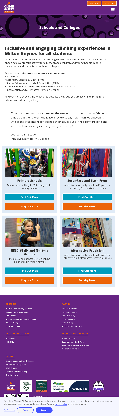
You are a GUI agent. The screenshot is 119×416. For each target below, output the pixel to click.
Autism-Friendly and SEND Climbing (21, 319)
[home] (9, 7)
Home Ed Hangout (13, 326)
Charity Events (12, 375)
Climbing (11, 304)
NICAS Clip (10, 342)
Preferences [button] (9, 410)
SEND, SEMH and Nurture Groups (76, 345)
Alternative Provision (70, 349)
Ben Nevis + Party (69, 312)
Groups (10, 356)
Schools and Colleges (75, 334)
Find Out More (30, 197)
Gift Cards (94, 3)
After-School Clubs (17, 334)
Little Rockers (11, 316)
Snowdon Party (68, 319)
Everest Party (67, 323)
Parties (66, 304)
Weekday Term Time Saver (17, 312)
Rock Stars (10, 338)
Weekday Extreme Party (72, 326)
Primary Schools (69, 338)
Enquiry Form (29, 206)
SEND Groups (11, 368)
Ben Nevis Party (68, 316)
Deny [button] (25, 410)
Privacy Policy (61, 404)
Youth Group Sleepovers (16, 364)
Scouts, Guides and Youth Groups (20, 361)
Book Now (109, 3)
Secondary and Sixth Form (73, 342)
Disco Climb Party (69, 309)
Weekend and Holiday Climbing (19, 309)
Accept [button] (44, 410)
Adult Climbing (12, 323)
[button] (112, 9)
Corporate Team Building (16, 371)
